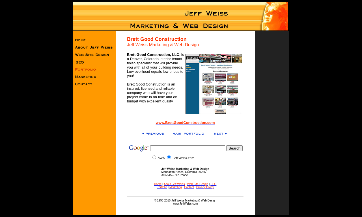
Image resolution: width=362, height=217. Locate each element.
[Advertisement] (272, 121)
